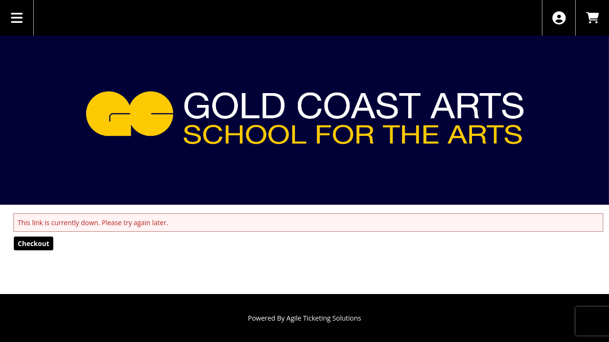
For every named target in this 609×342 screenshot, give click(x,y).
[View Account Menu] (559, 18)
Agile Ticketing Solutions (323, 318)
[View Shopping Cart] (592, 18)
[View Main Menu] (17, 18)
